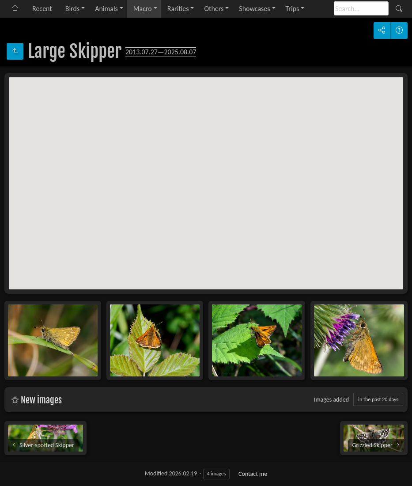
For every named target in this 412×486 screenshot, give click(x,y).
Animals (106, 8)
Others (213, 8)
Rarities (178, 8)
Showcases (254, 8)
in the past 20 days (378, 399)
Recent (42, 8)
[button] (177, 213)
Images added (331, 399)
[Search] (361, 8)
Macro (142, 8)
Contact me (252, 474)
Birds (72, 8)
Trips (292, 8)
